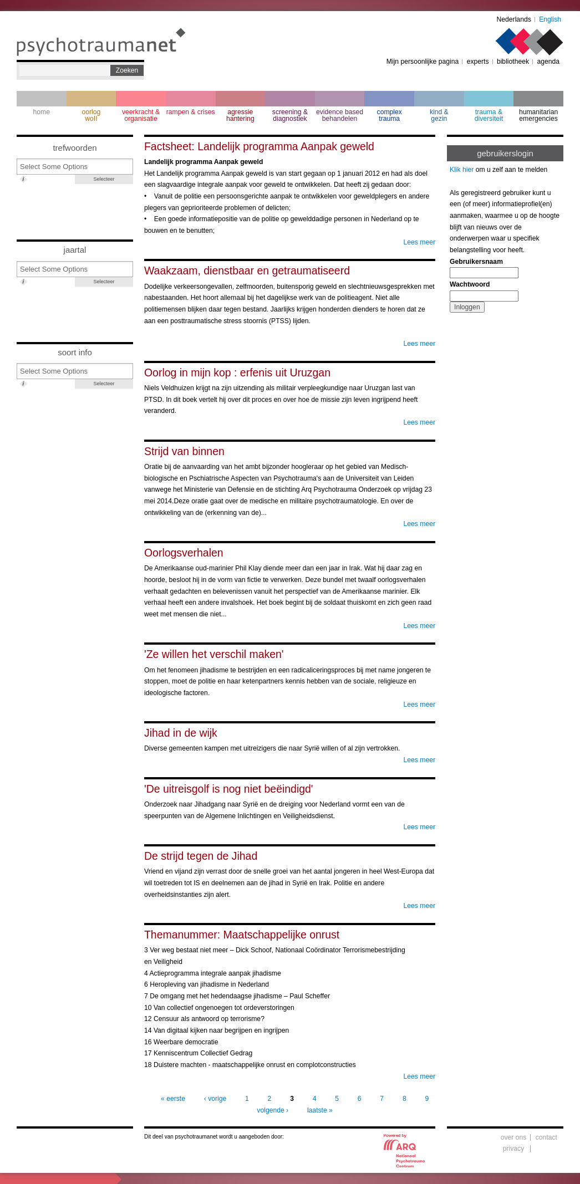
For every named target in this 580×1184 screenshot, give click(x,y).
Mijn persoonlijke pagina (422, 61)
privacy (514, 1148)
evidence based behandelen (339, 115)
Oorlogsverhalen (183, 553)
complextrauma (389, 115)
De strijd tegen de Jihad (200, 856)
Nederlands (514, 19)
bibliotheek (513, 61)
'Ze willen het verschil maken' (214, 654)
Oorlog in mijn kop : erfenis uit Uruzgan (237, 372)
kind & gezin (439, 115)
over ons (514, 1137)
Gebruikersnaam (476, 262)
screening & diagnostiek (290, 115)
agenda (548, 61)
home (41, 112)
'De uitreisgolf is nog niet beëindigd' (228, 789)
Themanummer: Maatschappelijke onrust (241, 934)
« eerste (173, 1099)
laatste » (320, 1110)
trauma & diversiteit (489, 115)
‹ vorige (215, 1099)
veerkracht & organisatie (141, 115)
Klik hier (462, 169)
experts (478, 61)
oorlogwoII (91, 115)
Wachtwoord (470, 284)
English (550, 19)
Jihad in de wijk (180, 733)
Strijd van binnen (184, 451)
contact (546, 1137)
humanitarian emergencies (538, 115)
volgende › (272, 1110)
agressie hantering (240, 115)
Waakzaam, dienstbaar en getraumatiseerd (247, 270)
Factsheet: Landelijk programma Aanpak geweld (259, 146)
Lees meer (419, 242)
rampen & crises (190, 112)
